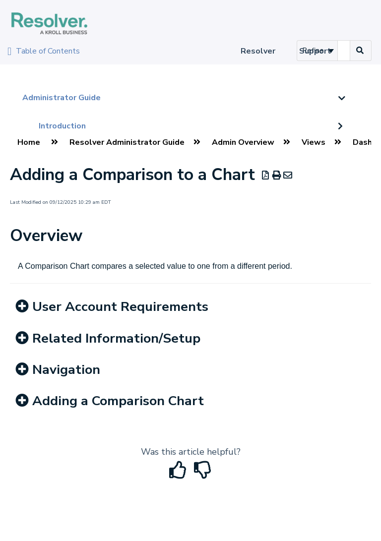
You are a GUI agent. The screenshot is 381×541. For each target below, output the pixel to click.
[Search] (360, 50)
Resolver (258, 51)
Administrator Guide (61, 97)
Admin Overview (243, 142)
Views (313, 142)
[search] (343, 50)
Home (28, 142)
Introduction (62, 125)
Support (315, 51)
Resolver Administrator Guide (127, 142)
